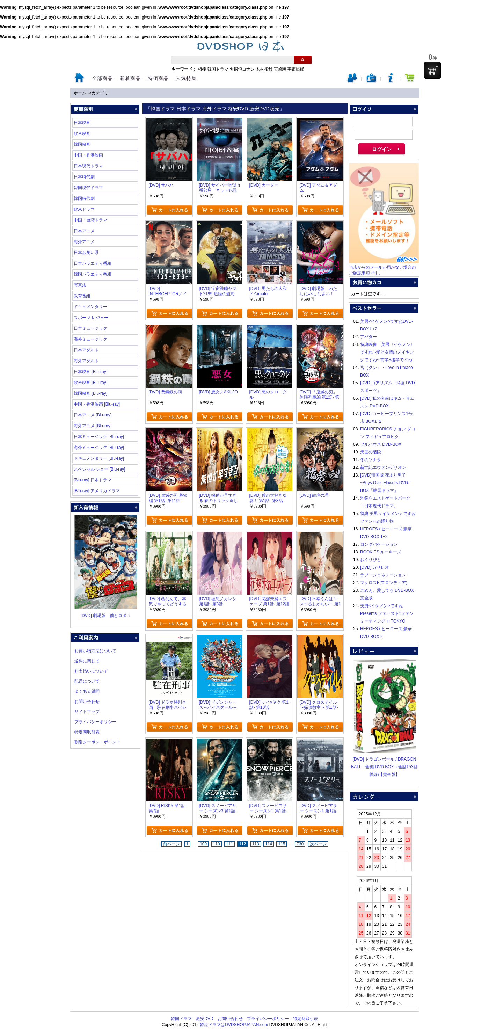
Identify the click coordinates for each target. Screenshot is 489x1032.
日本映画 (82, 122)
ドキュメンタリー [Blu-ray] (99, 458)
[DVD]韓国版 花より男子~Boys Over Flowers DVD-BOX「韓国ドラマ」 (384, 483)
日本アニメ (84, 230)
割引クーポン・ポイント (97, 742)
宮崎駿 (280, 69)
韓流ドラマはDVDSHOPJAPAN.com (234, 1024)
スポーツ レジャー (91, 317)
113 (255, 844)
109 (203, 844)
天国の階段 (370, 452)
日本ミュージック (90, 328)
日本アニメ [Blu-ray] (92, 415)
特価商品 (158, 78)
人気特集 (186, 78)
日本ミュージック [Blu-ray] (99, 436)
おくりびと (370, 559)
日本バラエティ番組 (92, 263)
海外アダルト (86, 360)
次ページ (318, 844)
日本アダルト (86, 350)
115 (281, 844)
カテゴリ (100, 92)
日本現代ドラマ (88, 165)
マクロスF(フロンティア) (383, 582)
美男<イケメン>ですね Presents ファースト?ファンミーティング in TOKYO (387, 613)
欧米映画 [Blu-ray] (90, 382)
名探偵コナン (242, 69)
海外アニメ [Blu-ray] (92, 425)
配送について (87, 681)
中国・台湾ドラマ (90, 220)
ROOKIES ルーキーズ (380, 552)
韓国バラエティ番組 (92, 274)
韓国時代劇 (84, 198)
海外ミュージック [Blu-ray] (99, 447)
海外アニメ (84, 241)
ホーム (80, 92)
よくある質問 (87, 691)
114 (268, 844)
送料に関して (87, 661)
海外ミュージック (90, 339)
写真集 (80, 285)
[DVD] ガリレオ (374, 567)
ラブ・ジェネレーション (383, 575)
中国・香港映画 (88, 155)
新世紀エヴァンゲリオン (383, 467)
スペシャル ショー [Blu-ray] (99, 469)
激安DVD (204, 1018)
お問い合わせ (87, 701)
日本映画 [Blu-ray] (90, 371)
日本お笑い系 (86, 252)
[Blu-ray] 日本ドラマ (92, 480)
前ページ (171, 844)
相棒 (202, 69)
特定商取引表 (87, 731)
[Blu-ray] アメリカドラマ (97, 490)
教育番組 (82, 295)
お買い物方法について (95, 650)
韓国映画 (82, 144)
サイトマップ (87, 711)
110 (216, 844)
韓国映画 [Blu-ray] (90, 393)
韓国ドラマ (217, 69)
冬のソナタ (370, 459)
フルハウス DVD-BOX (380, 444)
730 (300, 844)
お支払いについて (91, 671)
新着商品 (130, 78)
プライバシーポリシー (95, 721)
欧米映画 (82, 133)
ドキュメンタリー (90, 306)
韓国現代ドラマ (88, 187)
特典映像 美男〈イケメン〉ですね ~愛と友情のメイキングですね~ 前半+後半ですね (387, 352)
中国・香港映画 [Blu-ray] (97, 404)
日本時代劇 (84, 176)
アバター (368, 336)
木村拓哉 (264, 69)
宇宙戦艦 (295, 69)
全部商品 (102, 78)
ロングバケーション (379, 544)
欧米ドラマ (84, 209)
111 (229, 844)
